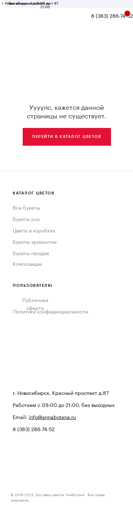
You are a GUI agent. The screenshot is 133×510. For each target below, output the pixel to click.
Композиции (27, 264)
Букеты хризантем (35, 242)
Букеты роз (26, 219)
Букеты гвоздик (31, 253)
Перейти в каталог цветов (66, 137)
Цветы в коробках (34, 231)
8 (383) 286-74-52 (112, 16)
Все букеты (26, 208)
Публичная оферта (35, 304)
